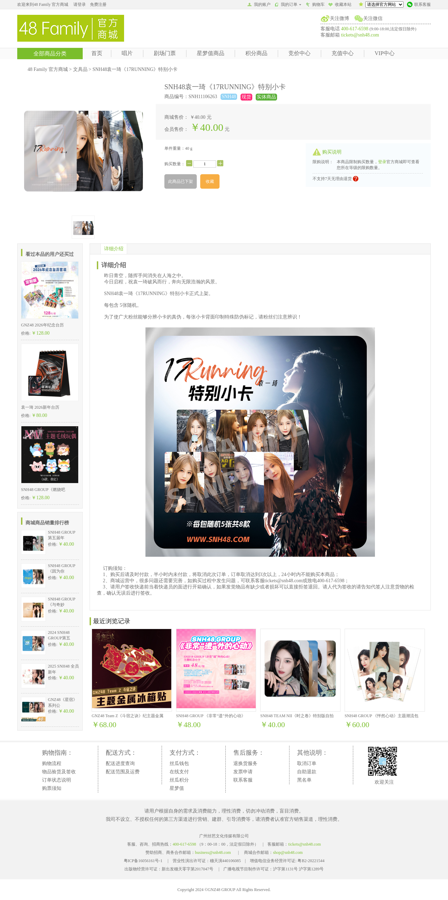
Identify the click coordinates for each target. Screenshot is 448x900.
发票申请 (243, 771)
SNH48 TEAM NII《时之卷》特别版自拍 (296, 715)
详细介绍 (113, 248)
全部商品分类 (50, 53)
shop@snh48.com (288, 852)
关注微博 (339, 18)
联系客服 (419, 5)
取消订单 (306, 763)
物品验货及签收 (59, 771)
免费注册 (98, 4)
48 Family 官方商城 (48, 69)
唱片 (127, 53)
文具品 (80, 69)
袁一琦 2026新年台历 (40, 407)
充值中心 (343, 53)
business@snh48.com (213, 852)
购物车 (315, 5)
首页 (96, 53)
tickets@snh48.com (360, 35)
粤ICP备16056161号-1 (143, 860)
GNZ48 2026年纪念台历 (42, 325)
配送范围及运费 (123, 771)
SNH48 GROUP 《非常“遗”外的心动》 (210, 715)
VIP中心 (385, 53)
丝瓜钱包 (179, 763)
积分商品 (256, 53)
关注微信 (373, 18)
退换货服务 (245, 763)
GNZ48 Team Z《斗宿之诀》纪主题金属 (127, 715)
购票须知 (51, 788)
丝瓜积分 (179, 780)
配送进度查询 (120, 763)
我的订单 (288, 4)
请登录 (79, 4)
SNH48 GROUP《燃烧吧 (43, 489)
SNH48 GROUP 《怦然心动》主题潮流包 (381, 715)
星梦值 (177, 788)
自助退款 (306, 771)
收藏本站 (340, 5)
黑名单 (304, 780)
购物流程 (51, 763)
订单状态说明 (56, 780)
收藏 (210, 181)
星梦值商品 (210, 53)
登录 (382, 161)
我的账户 (259, 5)
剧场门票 (165, 53)
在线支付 (179, 771)
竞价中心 (299, 53)
